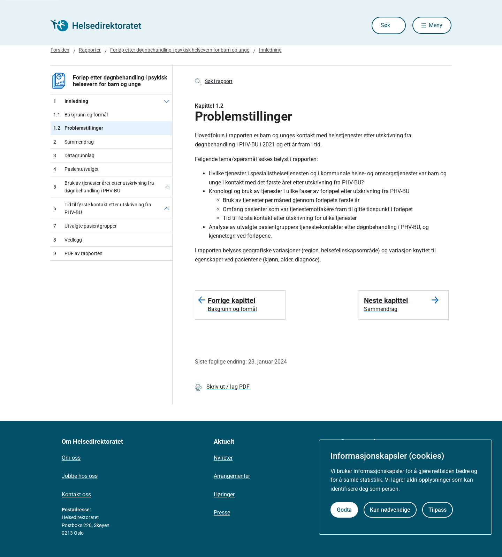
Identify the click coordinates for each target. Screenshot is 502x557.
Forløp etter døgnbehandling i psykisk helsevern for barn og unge (179, 50)
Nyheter (223, 458)
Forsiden (60, 50)
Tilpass (437, 509)
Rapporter (90, 50)
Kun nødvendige (390, 509)
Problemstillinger (78, 128)
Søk (385, 25)
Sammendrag (73, 142)
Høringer (224, 494)
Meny (435, 25)
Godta (344, 509)
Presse (222, 512)
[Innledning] (166, 101)
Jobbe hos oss (80, 476)
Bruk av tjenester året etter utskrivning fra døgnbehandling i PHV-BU (103, 186)
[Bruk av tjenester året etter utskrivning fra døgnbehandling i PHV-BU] (167, 187)
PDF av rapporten (77, 253)
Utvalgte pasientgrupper (85, 226)
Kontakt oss (76, 494)
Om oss (71, 458)
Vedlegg (67, 240)
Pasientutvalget (76, 169)
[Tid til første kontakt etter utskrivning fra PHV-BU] (166, 208)
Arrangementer (232, 476)
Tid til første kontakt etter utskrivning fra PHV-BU (102, 208)
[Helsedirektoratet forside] (101, 25)
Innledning (270, 50)
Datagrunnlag (73, 155)
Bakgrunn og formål (80, 115)
